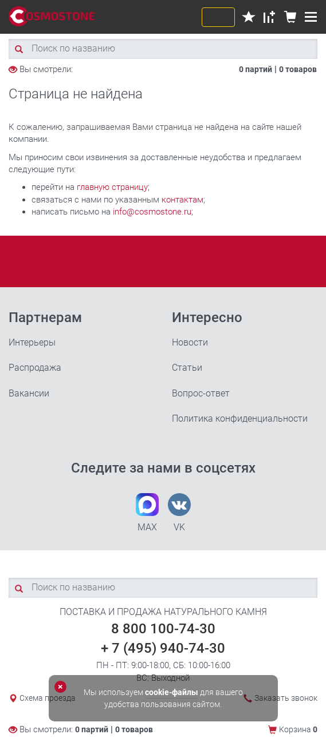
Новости (190, 342)
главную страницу (112, 187)
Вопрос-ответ (201, 393)
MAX (147, 513)
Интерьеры (32, 342)
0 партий (255, 69)
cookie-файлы (171, 692)
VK (179, 513)
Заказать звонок (285, 698)
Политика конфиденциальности (240, 418)
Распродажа (35, 367)
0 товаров (298, 69)
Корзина (298, 729)
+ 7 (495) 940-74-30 (163, 648)
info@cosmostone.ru (152, 212)
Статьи (187, 367)
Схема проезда (47, 698)
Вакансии (29, 393)
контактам (182, 200)
